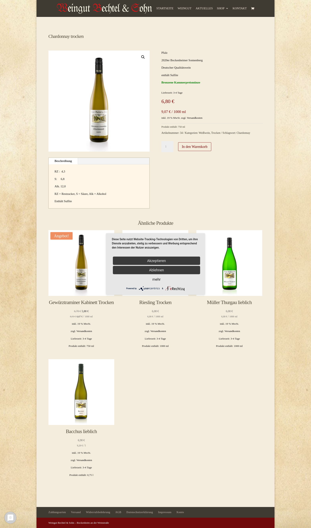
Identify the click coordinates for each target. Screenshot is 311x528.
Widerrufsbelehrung (98, 512)
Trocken (215, 132)
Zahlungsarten (57, 512)
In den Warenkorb (194, 147)
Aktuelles (204, 8)
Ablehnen (156, 270)
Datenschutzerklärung (139, 512)
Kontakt (240, 8)
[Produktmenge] (167, 146)
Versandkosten (195, 117)
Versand (76, 512)
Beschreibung (63, 161)
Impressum (164, 512)
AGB (118, 512)
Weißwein (204, 132)
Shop (221, 8)
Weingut (184, 8)
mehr (156, 279)
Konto (180, 512)
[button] (143, 57)
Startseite (164, 8)
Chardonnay (243, 132)
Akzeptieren (156, 261)
